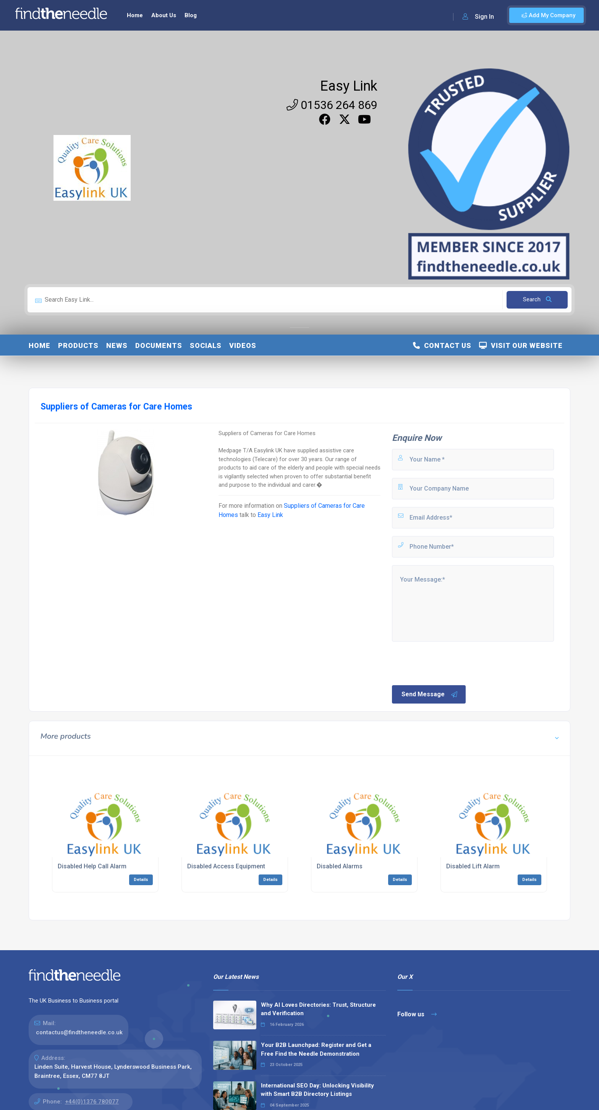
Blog (191, 15)
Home (135, 15)
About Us (163, 15)
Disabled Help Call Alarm (92, 866)
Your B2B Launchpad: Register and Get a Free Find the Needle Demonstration (316, 1049)
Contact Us (442, 345)
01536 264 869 (332, 105)
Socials (206, 345)
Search (537, 299)
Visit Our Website (521, 345)
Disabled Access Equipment (226, 866)
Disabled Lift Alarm (473, 866)
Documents (158, 345)
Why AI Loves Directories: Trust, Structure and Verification (318, 1009)
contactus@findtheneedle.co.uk (79, 1032)
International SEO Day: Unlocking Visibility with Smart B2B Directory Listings (317, 1090)
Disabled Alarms (340, 866)
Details (141, 879)
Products (78, 345)
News (117, 345)
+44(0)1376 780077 (92, 1101)
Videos (242, 345)
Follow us (417, 1014)
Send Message (429, 694)
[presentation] (449, 663)
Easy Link (348, 86)
